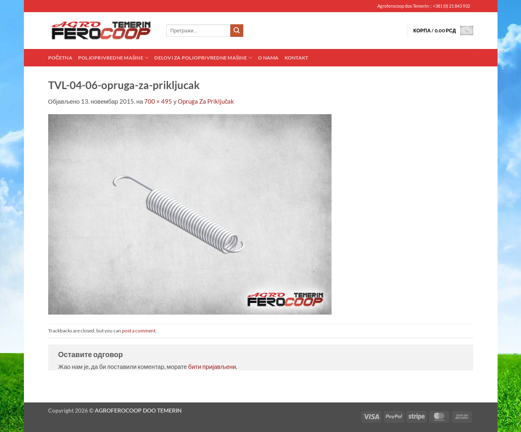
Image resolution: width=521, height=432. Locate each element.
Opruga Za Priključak (206, 101)
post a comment (138, 331)
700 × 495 (158, 101)
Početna (60, 58)
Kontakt (296, 58)
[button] (443, 30)
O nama (268, 58)
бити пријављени (212, 366)
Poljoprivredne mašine (113, 58)
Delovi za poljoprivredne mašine (203, 58)
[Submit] (236, 30)
